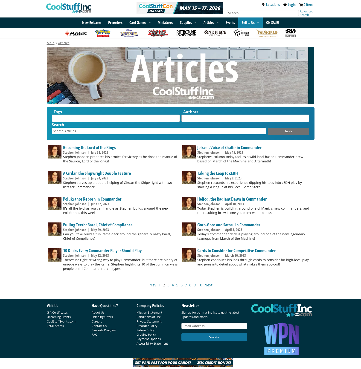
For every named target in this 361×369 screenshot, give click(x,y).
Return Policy (146, 330)
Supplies (186, 22)
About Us (98, 312)
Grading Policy (146, 334)
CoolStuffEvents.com (61, 321)
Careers (97, 321)
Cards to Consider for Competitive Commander (236, 250)
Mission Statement (149, 312)
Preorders (115, 22)
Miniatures (165, 22)
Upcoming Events (59, 317)
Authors (190, 111)
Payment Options (149, 339)
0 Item (308, 4)
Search (58, 124)
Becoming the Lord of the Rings (89, 147)
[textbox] (54, 119)
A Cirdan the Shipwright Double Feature (97, 173)
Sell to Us (248, 22)
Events (230, 22)
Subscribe (214, 337)
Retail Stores (55, 326)
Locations (271, 4)
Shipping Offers (102, 317)
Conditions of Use (149, 317)
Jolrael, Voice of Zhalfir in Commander (229, 147)
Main (51, 43)
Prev (152, 285)
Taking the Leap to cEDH (217, 173)
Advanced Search (306, 13)
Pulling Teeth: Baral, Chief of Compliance (98, 225)
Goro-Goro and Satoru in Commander (228, 225)
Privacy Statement (149, 321)
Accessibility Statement (152, 343)
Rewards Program (104, 330)
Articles (209, 22)
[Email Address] (214, 326)
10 (200, 285)
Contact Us (99, 326)
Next (208, 285)
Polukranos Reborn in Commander (92, 199)
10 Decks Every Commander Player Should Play (102, 250)
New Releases (91, 22)
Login (289, 4)
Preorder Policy (147, 326)
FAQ (94, 334)
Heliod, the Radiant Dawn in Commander (232, 199)
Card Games (137, 22)
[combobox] (116, 118)
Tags (58, 111)
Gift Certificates (57, 312)
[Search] (263, 13)
